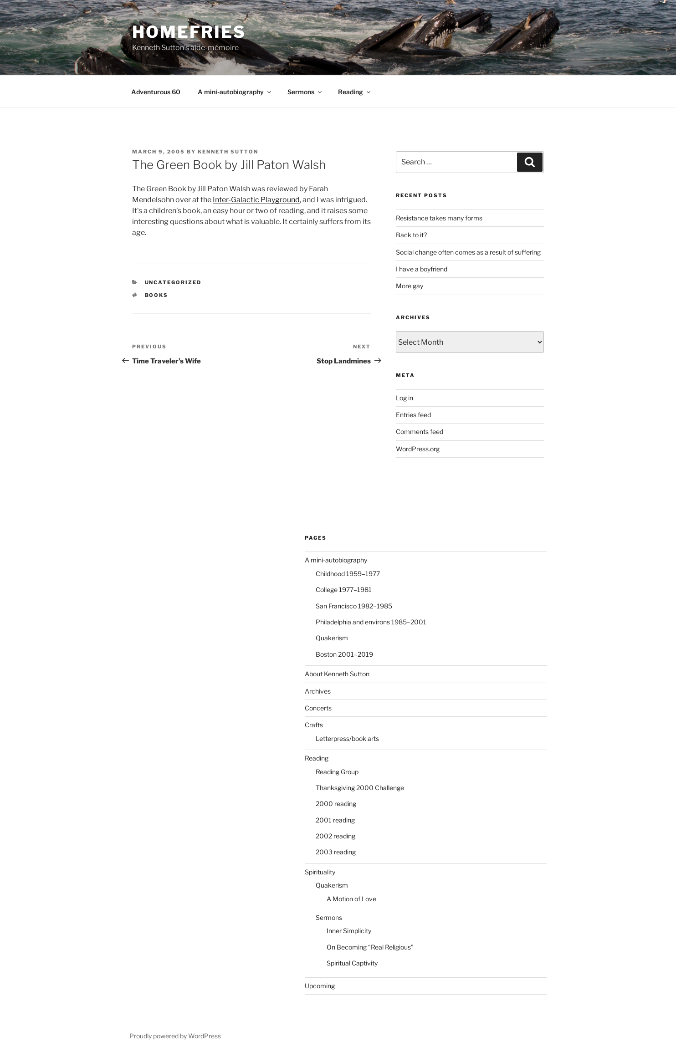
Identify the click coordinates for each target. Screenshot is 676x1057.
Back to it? (411, 235)
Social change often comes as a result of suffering (468, 252)
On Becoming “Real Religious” (370, 947)
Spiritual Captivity (352, 963)
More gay (409, 286)
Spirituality (320, 872)
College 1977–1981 (344, 589)
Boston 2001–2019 (344, 654)
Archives (318, 691)
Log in (404, 398)
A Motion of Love (351, 899)
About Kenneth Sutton (337, 674)
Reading (355, 92)
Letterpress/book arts (347, 738)
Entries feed (413, 415)
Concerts (318, 708)
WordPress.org (418, 449)
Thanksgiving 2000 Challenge (360, 787)
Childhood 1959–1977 (348, 573)
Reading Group (337, 772)
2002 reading (335, 836)
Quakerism (332, 638)
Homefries (189, 32)
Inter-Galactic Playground (256, 199)
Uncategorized (173, 282)
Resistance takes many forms (439, 218)
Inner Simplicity (349, 930)
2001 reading (335, 820)
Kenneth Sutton (228, 151)
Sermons (305, 92)
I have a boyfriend (421, 269)
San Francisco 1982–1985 (354, 606)
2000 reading (336, 803)
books (157, 295)
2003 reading (336, 852)
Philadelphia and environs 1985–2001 (371, 622)
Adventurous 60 (155, 92)
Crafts (314, 725)
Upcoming (320, 986)
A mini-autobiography (235, 92)
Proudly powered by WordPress (175, 1036)
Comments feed (419, 431)
